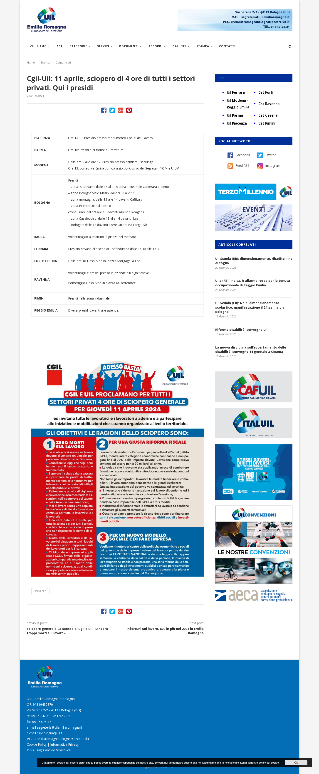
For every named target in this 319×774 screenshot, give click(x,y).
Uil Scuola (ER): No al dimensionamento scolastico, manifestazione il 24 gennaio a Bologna (249, 307)
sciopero (40, 591)
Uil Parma (235, 115)
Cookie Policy (37, 744)
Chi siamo (38, 46)
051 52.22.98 (62, 716)
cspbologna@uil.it (49, 733)
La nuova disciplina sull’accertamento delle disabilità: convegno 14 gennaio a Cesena (250, 349)
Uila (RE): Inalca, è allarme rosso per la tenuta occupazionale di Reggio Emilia (252, 282)
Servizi (103, 46)
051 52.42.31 (40, 716)
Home (31, 62)
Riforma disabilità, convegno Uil (241, 329)
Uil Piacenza (237, 123)
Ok (296, 762)
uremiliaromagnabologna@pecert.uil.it (61, 739)
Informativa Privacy (64, 744)
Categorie (78, 46)
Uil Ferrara (236, 92)
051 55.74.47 (41, 722)
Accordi (155, 46)
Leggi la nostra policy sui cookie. (259, 762)
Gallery (179, 46)
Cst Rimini (266, 123)
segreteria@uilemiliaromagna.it (59, 727)
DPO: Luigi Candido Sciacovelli (49, 750)
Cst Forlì (265, 92)
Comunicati (63, 62)
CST (60, 46)
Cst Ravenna (268, 103)
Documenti (128, 46)
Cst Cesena (267, 115)
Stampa (202, 46)
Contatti (227, 46)
